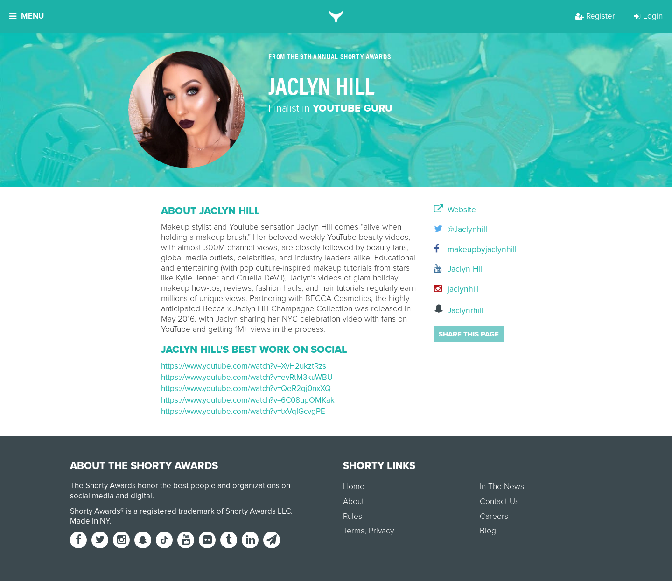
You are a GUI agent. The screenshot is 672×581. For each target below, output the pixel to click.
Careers (494, 516)
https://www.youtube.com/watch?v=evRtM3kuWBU (247, 377)
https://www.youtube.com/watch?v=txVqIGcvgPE (243, 411)
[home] (336, 16)
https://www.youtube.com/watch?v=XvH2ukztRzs (243, 366)
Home (353, 486)
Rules (352, 516)
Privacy (381, 531)
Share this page (469, 334)
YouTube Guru (352, 108)
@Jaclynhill (460, 229)
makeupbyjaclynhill (472, 249)
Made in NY (90, 521)
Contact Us (499, 501)
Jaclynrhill (458, 309)
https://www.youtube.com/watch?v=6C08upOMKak (248, 400)
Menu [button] (26, 16)
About (353, 501)
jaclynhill (456, 289)
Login (648, 16)
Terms (353, 531)
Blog (488, 531)
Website (455, 210)
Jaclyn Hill (459, 269)
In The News (502, 486)
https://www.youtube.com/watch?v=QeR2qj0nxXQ (246, 388)
